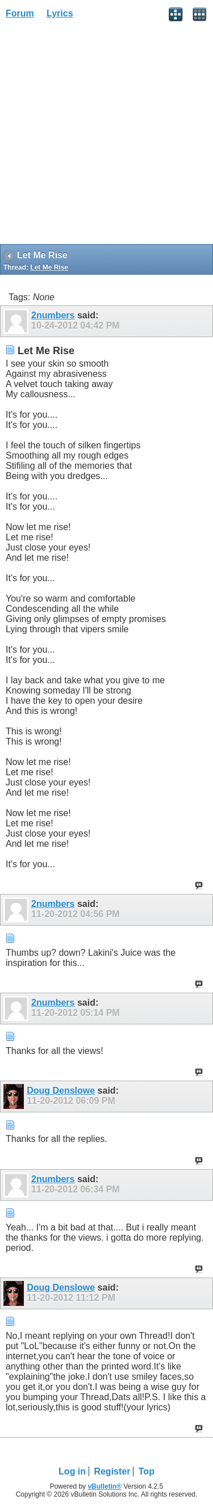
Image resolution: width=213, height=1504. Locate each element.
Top (146, 1471)
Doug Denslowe (61, 1090)
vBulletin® (104, 1486)
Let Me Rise (49, 267)
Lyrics (60, 13)
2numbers (52, 315)
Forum (20, 13)
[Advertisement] (106, 135)
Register (112, 1471)
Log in (72, 1471)
